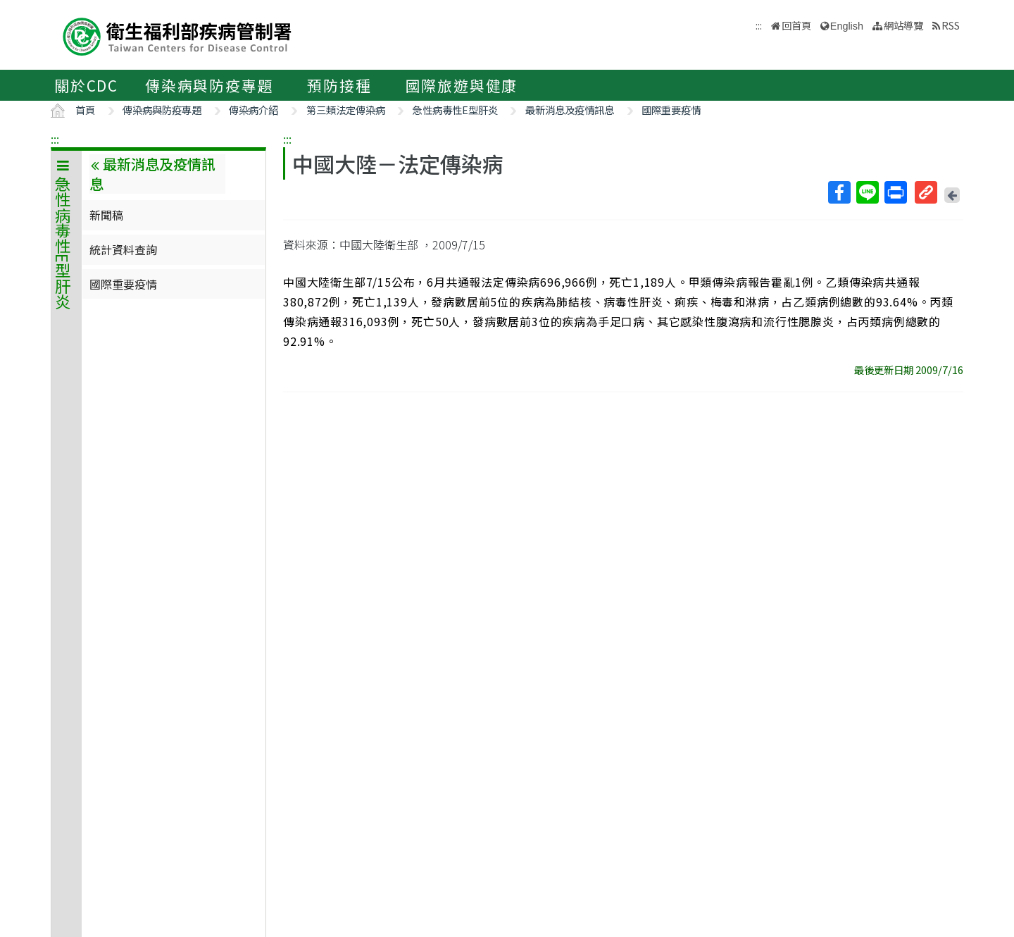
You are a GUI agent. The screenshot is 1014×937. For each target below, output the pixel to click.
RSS (950, 25)
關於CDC (86, 85)
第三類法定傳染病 (345, 109)
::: (55, 138)
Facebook (839, 192)
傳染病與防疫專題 (209, 85)
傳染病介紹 (253, 109)
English (846, 26)
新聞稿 (106, 214)
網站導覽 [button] (903, 25)
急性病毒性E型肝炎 (455, 109)
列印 (895, 192)
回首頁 (796, 25)
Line (867, 192)
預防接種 (339, 85)
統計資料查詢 (123, 249)
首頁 (85, 109)
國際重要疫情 (671, 109)
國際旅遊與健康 (462, 85)
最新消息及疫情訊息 (569, 109)
